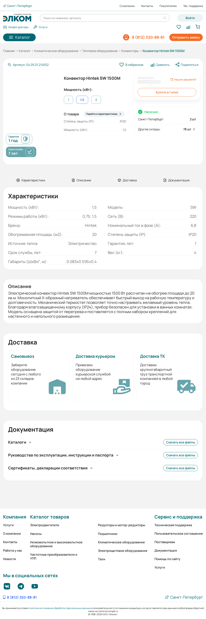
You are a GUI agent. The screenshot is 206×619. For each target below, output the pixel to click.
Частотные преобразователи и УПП (53, 556)
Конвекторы (130, 50)
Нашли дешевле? (183, 79)
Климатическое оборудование (56, 50)
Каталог (24, 50)
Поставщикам (164, 542)
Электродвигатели (44, 525)
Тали (101, 559)
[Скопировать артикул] (28, 64)
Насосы (35, 534)
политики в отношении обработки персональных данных (59, 608)
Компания (14, 516)
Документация (165, 550)
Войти (190, 18)
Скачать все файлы (180, 442)
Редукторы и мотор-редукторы (121, 525)
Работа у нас (12, 550)
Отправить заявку (186, 37)
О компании (127, 6)
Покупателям (168, 6)
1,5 (82, 100)
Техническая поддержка (173, 525)
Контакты (147, 6)
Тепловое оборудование (99, 50)
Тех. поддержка (193, 6)
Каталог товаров (49, 516)
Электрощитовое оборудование (122, 551)
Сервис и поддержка (178, 516)
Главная (9, 50)
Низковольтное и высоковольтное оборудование (56, 544)
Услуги (8, 525)
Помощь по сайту (167, 559)
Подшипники (107, 534)
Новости (9, 559)
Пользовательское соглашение (178, 533)
